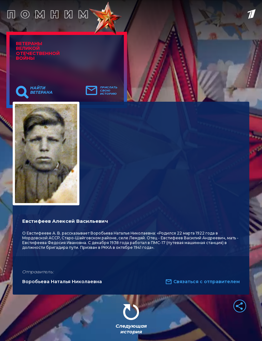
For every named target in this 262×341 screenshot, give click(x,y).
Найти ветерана (41, 90)
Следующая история (131, 329)
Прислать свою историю (109, 90)
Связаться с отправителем (206, 281)
